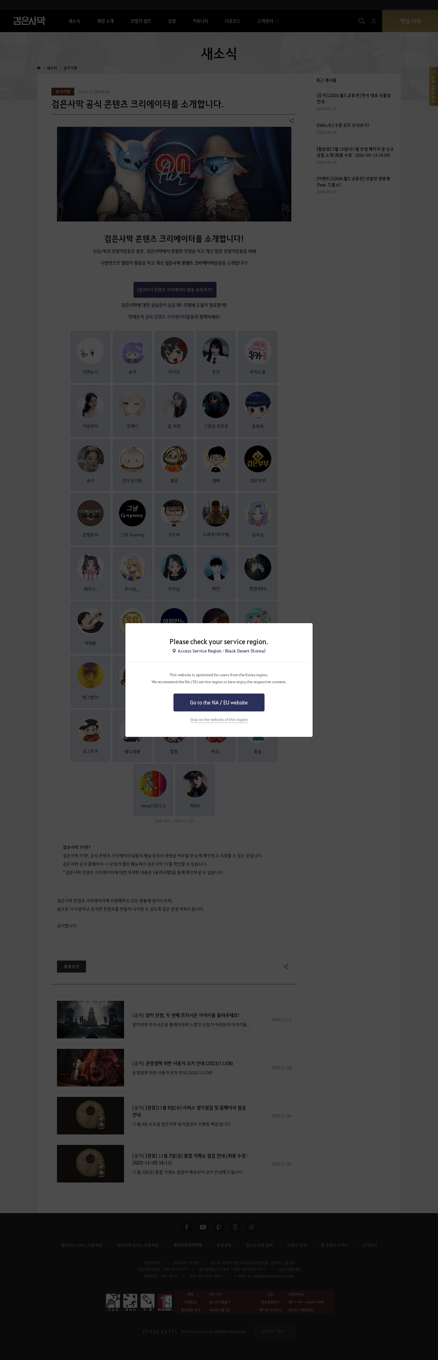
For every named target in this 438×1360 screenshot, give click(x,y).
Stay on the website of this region (219, 719)
